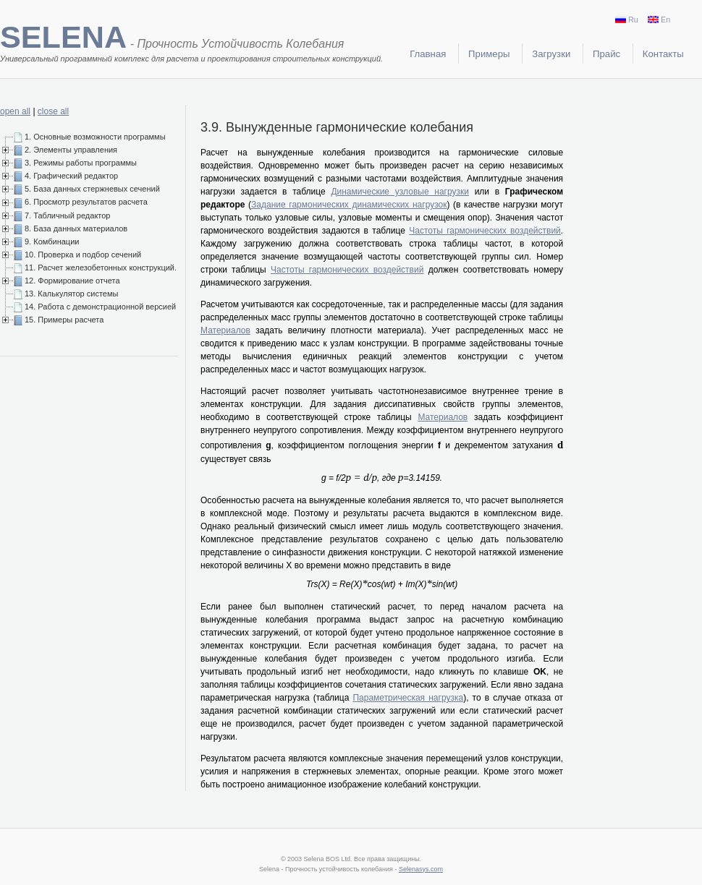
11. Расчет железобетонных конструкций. (101, 267)
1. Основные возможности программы (95, 136)
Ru (626, 19)
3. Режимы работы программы (81, 162)
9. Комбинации (52, 241)
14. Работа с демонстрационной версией (100, 306)
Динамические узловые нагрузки (400, 192)
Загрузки (551, 53)
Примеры (488, 53)
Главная (428, 53)
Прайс (606, 53)
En (659, 19)
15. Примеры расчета (64, 319)
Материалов (225, 330)
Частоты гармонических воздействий (485, 231)
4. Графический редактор (71, 175)
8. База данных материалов (76, 228)
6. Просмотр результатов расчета (86, 201)
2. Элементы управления (71, 149)
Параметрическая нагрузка (407, 698)
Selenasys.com (421, 869)
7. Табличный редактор (67, 215)
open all (15, 111)
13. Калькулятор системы (71, 293)
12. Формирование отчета (72, 280)
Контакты (663, 53)
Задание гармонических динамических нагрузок (349, 205)
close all (53, 111)
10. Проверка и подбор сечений (83, 254)
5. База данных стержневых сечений (92, 188)
